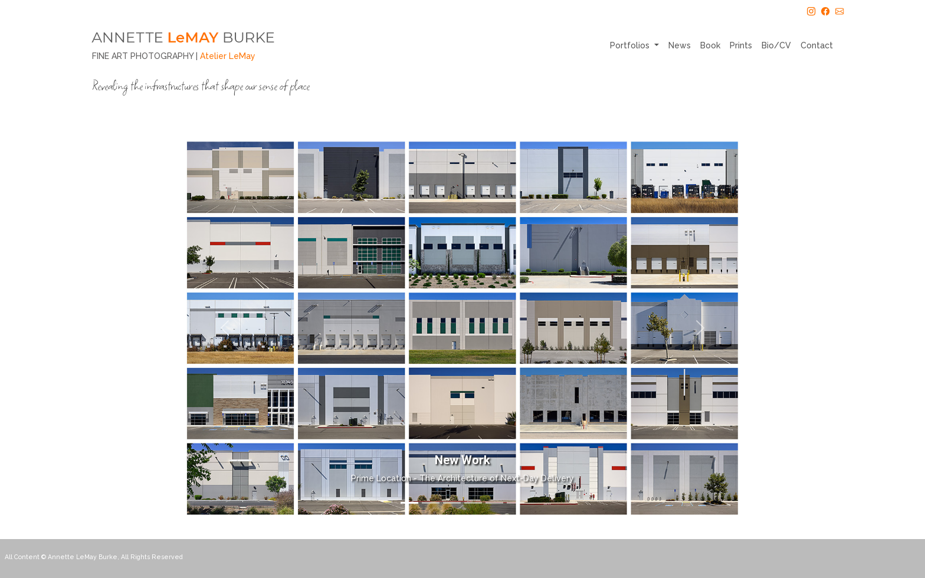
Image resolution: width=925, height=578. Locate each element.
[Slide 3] (452, 503)
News (679, 45)
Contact (817, 45)
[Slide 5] (494, 503)
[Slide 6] (515, 503)
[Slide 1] (409, 503)
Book (710, 45)
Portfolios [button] (631, 45)
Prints (741, 45)
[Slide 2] (430, 503)
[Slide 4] (473, 503)
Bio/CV (776, 45)
